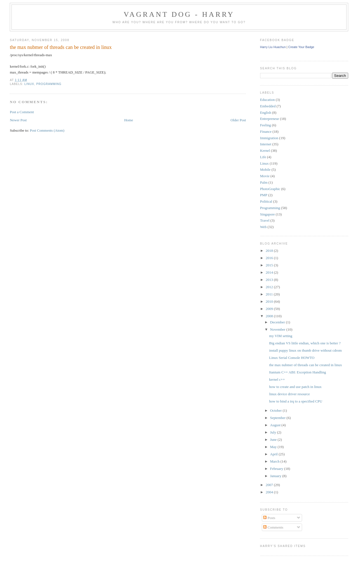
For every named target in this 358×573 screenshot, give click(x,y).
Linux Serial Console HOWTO (291, 358)
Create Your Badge (301, 47)
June (274, 439)
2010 (270, 301)
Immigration (269, 138)
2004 (270, 492)
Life (263, 157)
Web (263, 227)
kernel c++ (277, 379)
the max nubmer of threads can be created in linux (61, 47)
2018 (270, 250)
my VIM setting (280, 336)
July (273, 432)
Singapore (267, 214)
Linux (29, 84)
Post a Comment (22, 112)
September (278, 418)
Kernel (265, 150)
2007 (270, 485)
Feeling (265, 125)
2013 (270, 280)
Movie (265, 176)
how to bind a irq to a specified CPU (295, 401)
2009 (270, 309)
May (274, 447)
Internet (265, 144)
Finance (266, 131)
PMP (263, 195)
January (276, 476)
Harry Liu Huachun (273, 47)
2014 (270, 272)
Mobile (265, 169)
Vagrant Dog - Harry (179, 14)
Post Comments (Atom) (47, 130)
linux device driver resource (289, 394)
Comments (273, 527)
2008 (270, 316)
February (277, 469)
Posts (269, 518)
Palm (264, 182)
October (276, 410)
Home (128, 120)
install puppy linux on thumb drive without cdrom (305, 350)
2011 (270, 294)
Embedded (268, 106)
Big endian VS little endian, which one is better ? (304, 343)
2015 (270, 265)
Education (267, 100)
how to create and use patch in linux (295, 387)
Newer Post (18, 120)
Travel (264, 220)
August (276, 425)
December (278, 322)
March (275, 461)
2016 (270, 258)
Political (266, 201)
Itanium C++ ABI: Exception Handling (297, 372)
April (274, 454)
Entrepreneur (269, 119)
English (265, 112)
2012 (270, 287)
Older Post (238, 120)
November (278, 329)
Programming (49, 84)
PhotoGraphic (270, 189)
